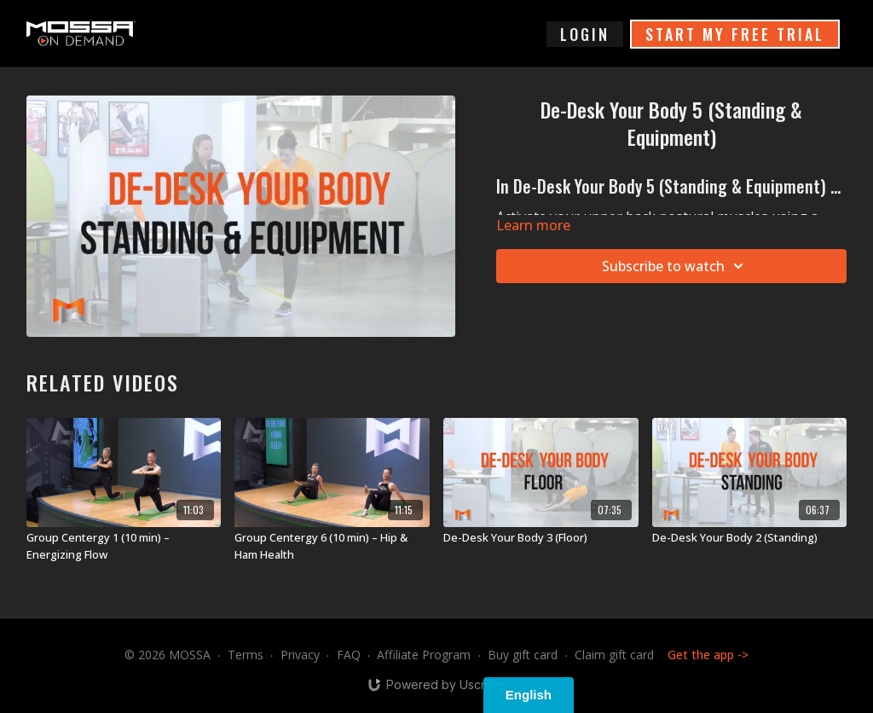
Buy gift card (523, 654)
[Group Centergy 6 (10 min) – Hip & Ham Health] (332, 546)
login (585, 34)
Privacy (300, 654)
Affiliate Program (424, 654)
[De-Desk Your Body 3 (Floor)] (541, 538)
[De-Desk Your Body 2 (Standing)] (749, 538)
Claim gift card (614, 654)
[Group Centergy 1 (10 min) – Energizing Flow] (124, 546)
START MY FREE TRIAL (734, 34)
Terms (245, 654)
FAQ (349, 654)
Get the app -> (708, 654)
